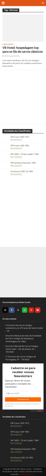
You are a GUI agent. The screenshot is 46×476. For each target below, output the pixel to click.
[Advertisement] (23, 97)
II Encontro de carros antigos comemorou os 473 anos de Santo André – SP (24, 328)
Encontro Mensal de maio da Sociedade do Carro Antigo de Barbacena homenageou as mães (23, 338)
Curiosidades (7, 44)
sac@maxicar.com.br (26, 474)
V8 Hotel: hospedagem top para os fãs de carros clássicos (22, 49)
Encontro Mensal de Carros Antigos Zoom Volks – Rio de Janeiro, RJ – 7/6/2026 (22, 349)
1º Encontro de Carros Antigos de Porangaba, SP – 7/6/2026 (21, 358)
